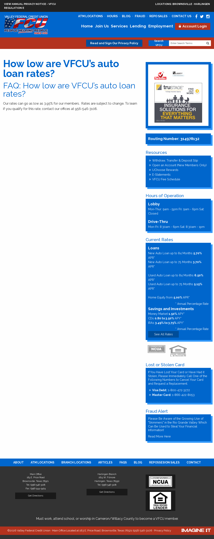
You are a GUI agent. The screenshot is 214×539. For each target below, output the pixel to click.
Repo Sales (158, 16)
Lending (138, 26)
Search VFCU (158, 43)
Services (119, 26)
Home (87, 26)
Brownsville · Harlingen (182, 4)
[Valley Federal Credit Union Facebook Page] (196, 16)
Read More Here (159, 436)
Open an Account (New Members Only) (179, 165)
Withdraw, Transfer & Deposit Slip (175, 160)
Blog (126, 16)
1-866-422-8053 (173, 395)
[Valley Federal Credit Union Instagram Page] (208, 16)
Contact (194, 462)
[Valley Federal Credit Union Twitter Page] (202, 16)
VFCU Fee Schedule (166, 179)
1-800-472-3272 (171, 390)
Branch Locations (76, 462)
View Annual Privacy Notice (25, 4)
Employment (160, 26)
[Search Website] (208, 43)
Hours (112, 16)
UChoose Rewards (165, 170)
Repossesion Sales (164, 462)
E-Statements (161, 174)
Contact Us (181, 16)
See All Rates (163, 334)
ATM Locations (90, 16)
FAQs (123, 462)
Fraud (140, 16)
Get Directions (35, 495)
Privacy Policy (162, 530)
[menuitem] (18, 462)
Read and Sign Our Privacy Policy (114, 43)
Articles (105, 462)
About (18, 462)
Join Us (102, 26)
